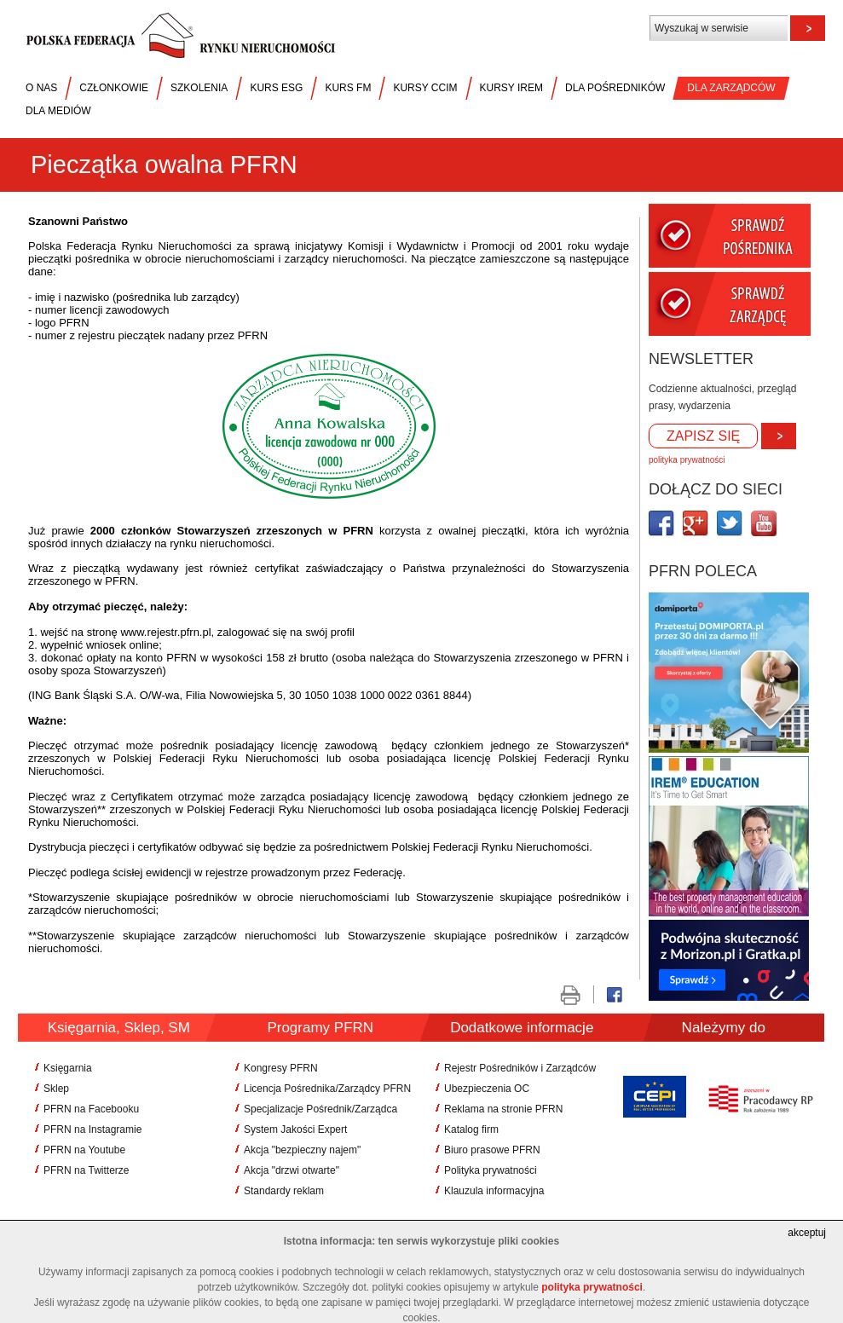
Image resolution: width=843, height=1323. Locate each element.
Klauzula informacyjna (494, 1191)
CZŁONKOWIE (113, 88)
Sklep (56, 1089)
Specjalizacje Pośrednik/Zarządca (320, 1109)
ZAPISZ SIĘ (703, 436)
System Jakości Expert (295, 1129)
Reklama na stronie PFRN (503, 1109)
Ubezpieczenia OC (486, 1089)
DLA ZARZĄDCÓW (731, 88)
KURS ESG (276, 88)
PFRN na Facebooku (91, 1109)
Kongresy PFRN (281, 1068)
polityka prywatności (687, 460)
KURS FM (348, 88)
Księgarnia (67, 1068)
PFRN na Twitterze (86, 1170)
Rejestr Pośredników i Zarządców (520, 1068)
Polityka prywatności (490, 1170)
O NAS (41, 88)
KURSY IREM (511, 88)
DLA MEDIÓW (58, 111)
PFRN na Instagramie (92, 1129)
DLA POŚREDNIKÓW (615, 88)
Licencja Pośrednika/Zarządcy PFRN (327, 1089)
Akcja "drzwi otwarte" (291, 1170)
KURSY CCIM (425, 88)
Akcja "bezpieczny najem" (302, 1150)
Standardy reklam (284, 1191)
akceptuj (807, 1233)
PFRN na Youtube (84, 1150)
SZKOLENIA (199, 88)
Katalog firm (471, 1129)
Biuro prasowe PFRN (492, 1150)
